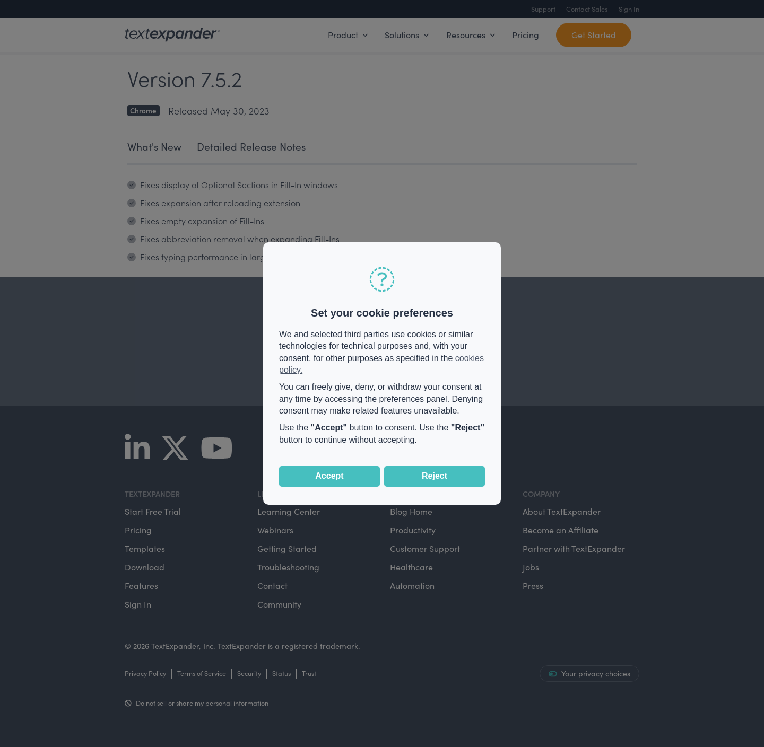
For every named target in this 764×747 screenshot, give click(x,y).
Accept (329, 475)
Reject (434, 475)
